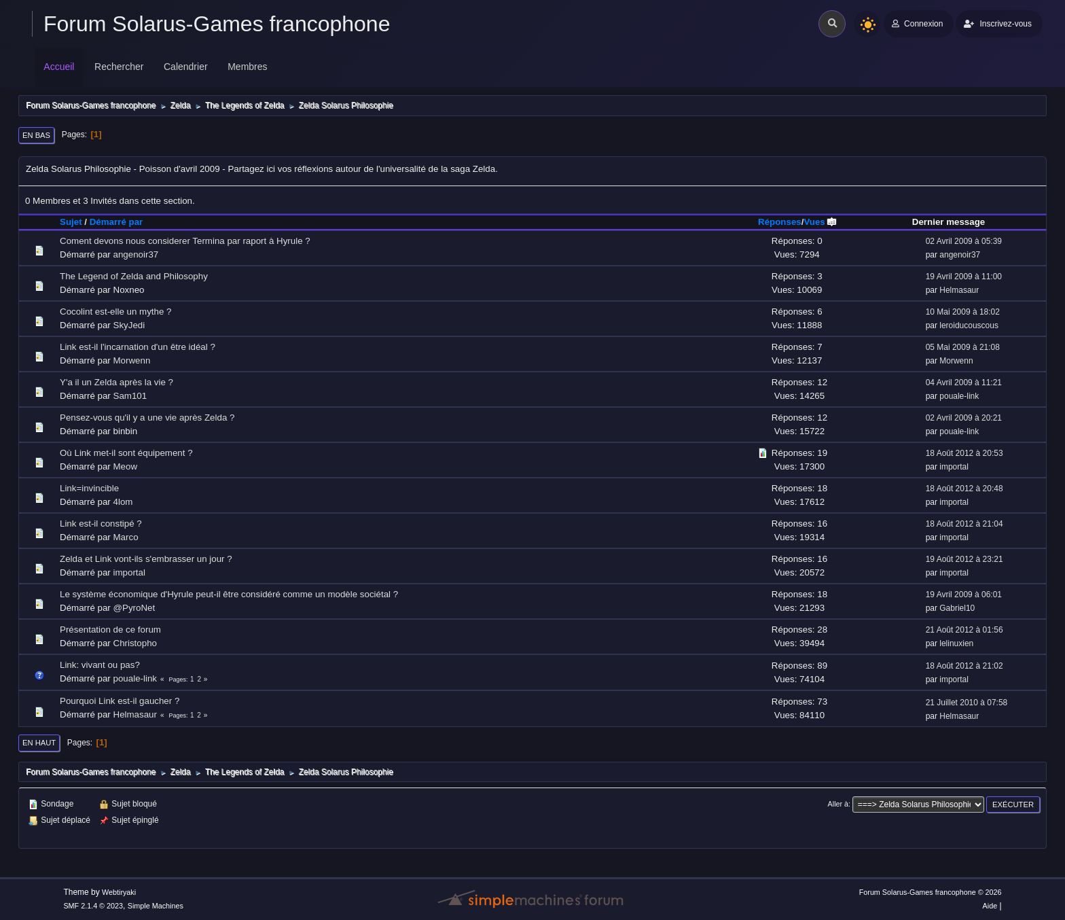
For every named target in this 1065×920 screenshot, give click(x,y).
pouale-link (959, 396)
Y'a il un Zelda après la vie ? (116, 382)
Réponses (779, 222)
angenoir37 (136, 254)
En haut (39, 743)
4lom (123, 502)
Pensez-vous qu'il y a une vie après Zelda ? (147, 417)
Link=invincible (89, 488)
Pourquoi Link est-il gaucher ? (119, 701)
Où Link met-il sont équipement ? (126, 453)
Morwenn (132, 360)
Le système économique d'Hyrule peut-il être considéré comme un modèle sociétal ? (229, 594)
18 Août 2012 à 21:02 (964, 666)
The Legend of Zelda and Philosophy (134, 276)
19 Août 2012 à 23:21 (964, 559)
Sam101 (130, 396)
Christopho (135, 643)
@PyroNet (134, 608)
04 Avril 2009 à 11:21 (964, 382)
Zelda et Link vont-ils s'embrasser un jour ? (146, 559)
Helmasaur (959, 290)
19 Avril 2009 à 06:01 (964, 594)
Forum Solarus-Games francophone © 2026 (930, 892)
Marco (126, 537)
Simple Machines (155, 906)
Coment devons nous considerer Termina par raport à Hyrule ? (185, 241)
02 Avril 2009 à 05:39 (964, 241)
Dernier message (948, 222)
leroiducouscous (968, 325)
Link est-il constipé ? (101, 523)
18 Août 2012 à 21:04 (964, 524)
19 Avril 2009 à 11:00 (964, 276)
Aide (990, 906)
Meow (125, 466)
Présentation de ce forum (110, 629)
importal (954, 467)
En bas (36, 135)
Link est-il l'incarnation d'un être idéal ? (137, 347)
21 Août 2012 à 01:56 (964, 630)
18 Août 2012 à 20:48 (964, 488)
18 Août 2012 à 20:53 (964, 453)
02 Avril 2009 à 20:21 (964, 418)
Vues (820, 222)
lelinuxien (956, 643)
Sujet (71, 222)
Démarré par (116, 222)
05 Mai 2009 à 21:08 (963, 347)
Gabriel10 (957, 608)
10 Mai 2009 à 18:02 (963, 312)
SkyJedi (129, 325)
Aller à (838, 804)
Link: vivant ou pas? (100, 665)
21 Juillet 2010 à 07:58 (967, 702)
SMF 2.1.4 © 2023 (93, 906)
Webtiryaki (119, 892)
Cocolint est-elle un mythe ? (115, 311)
